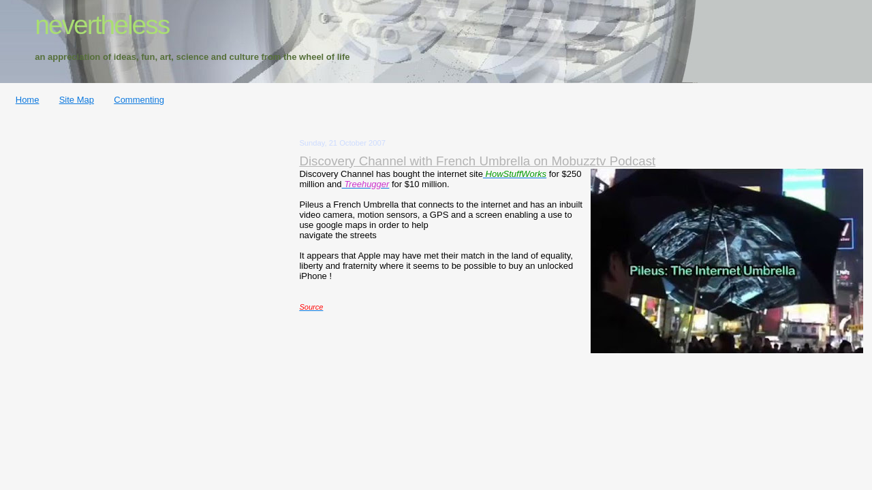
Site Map (76, 100)
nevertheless (102, 24)
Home (28, 100)
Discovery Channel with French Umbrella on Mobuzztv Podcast (477, 161)
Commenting (139, 100)
